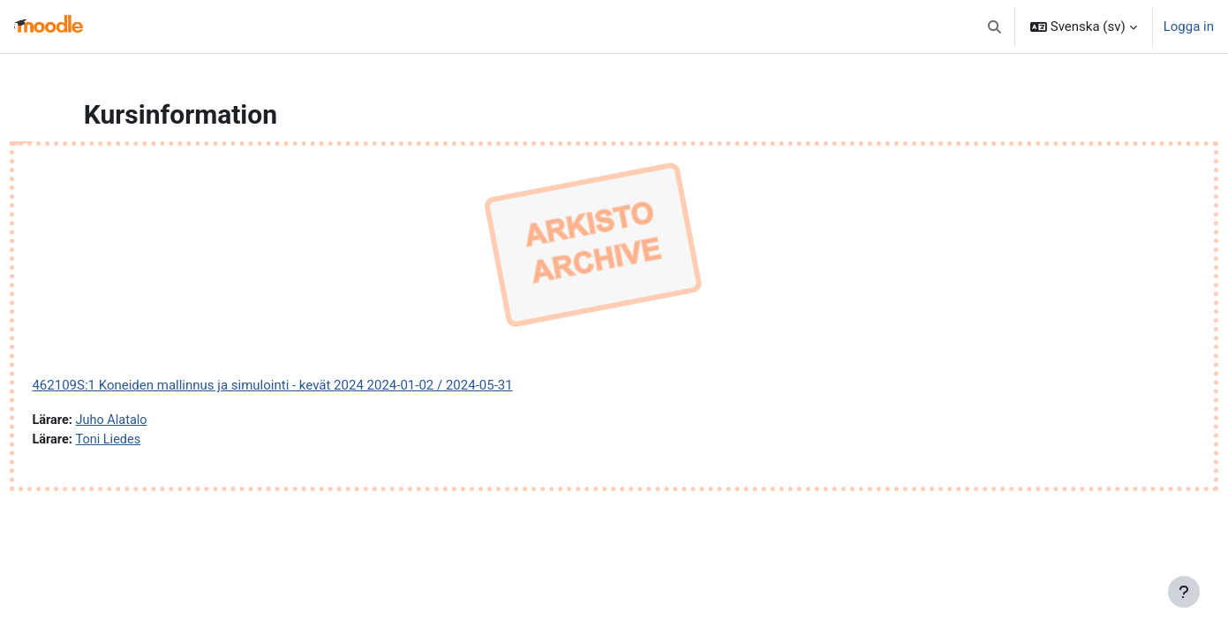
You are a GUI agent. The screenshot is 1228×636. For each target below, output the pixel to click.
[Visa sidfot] (1184, 592)
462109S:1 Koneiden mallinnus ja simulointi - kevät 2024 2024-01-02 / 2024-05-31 (312, 385)
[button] (994, 26)
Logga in (1189, 26)
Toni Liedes (150, 441)
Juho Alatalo (154, 420)
